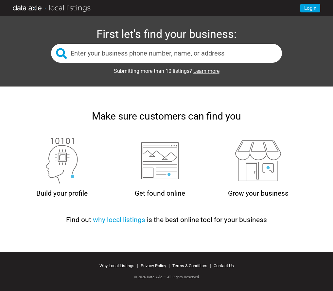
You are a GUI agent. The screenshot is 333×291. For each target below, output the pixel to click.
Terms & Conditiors (189, 265)
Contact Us (224, 265)
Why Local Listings (116, 265)
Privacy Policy (153, 265)
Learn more (206, 71)
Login (310, 8)
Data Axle (154, 277)
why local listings (119, 220)
